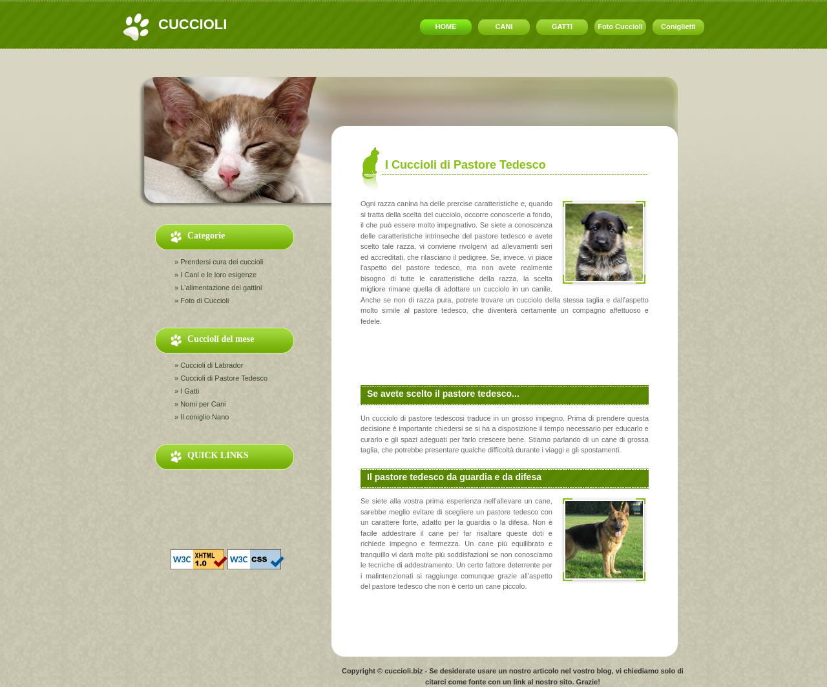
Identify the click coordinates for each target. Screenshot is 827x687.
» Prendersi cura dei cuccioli (219, 262)
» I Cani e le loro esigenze (215, 275)
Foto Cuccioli (620, 26)
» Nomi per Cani (199, 404)
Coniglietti (678, 26)
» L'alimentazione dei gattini (218, 287)
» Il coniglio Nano (201, 417)
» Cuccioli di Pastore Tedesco (220, 378)
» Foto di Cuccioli (201, 300)
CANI (504, 26)
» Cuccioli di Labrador (208, 365)
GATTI (562, 26)
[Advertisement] (380, 63)
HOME (446, 26)
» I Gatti (187, 391)
